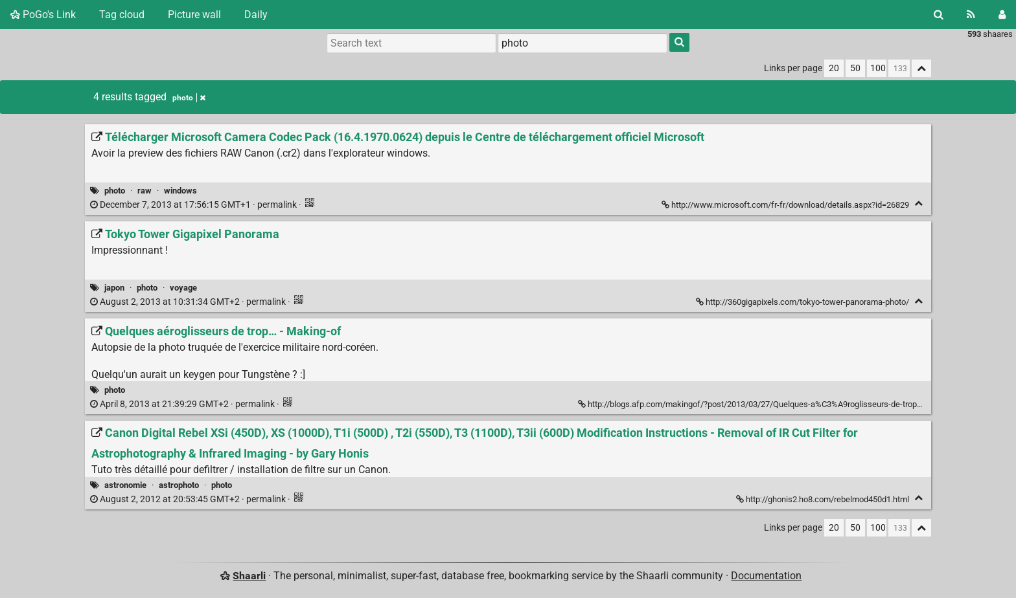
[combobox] (582, 42)
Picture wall (194, 14)
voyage (183, 288)
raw (144, 190)
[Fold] (918, 203)
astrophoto (179, 485)
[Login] (1002, 14)
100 (878, 68)
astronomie (125, 485)
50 (855, 68)
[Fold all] (921, 68)
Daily (256, 14)
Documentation (766, 576)
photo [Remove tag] (188, 97)
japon (114, 288)
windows (180, 190)
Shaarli (249, 576)
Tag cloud (121, 14)
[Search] (938, 14)
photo (114, 190)
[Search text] (411, 42)
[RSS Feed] (971, 14)
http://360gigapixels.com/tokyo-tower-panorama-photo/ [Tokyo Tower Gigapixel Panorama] (803, 302)
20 (834, 68)
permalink (194, 204)
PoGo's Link (43, 14)
